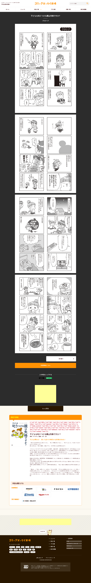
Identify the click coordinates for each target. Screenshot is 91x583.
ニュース (22, 9)
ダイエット (12, 547)
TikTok (68, 545)
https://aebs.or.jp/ (57, 568)
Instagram (69, 547)
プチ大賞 (53, 9)
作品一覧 (36, 9)
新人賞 (16, 550)
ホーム (7, 9)
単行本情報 (83, 9)
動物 (20, 550)
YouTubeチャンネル (71, 543)
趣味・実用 (38, 547)
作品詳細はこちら (45, 366)
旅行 (11, 550)
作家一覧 (68, 9)
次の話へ (61, 359)
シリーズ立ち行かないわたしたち (16, 552)
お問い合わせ (38, 558)
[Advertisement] (45, 394)
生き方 (32, 547)
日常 (22, 547)
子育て (29, 550)
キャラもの (27, 552)
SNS (24, 550)
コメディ (32, 552)
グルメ (27, 547)
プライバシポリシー (49, 558)
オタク (18, 547)
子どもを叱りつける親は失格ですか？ (46, 435)
